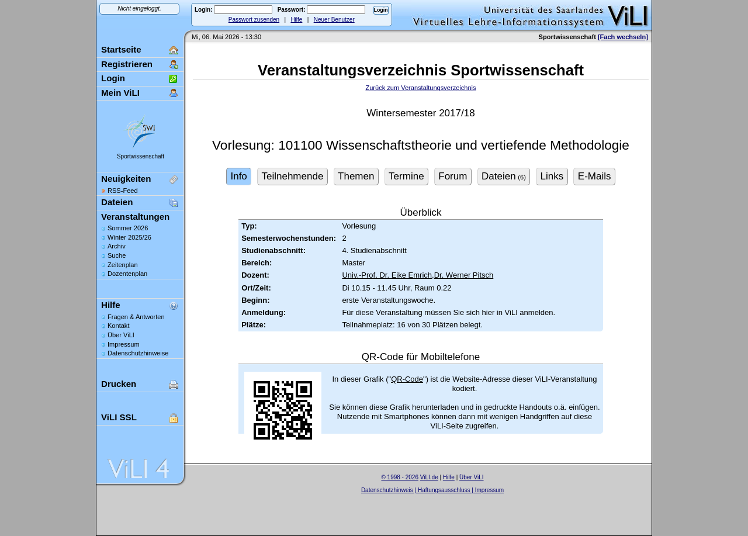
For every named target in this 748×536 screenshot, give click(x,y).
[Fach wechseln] (623, 36)
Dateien (117, 202)
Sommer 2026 (128, 227)
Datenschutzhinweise (138, 353)
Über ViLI (121, 334)
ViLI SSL (119, 417)
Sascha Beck (445, 497)
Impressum (124, 344)
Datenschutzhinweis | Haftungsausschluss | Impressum (432, 490)
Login (113, 78)
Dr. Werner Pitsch (464, 275)
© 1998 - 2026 (399, 477)
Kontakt (118, 325)
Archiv (117, 246)
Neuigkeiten (126, 179)
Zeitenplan (123, 264)
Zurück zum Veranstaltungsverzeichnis (420, 87)
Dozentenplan (127, 273)
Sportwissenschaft (140, 156)
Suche (117, 255)
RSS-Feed (123, 190)
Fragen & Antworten (136, 316)
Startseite (121, 49)
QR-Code (407, 379)
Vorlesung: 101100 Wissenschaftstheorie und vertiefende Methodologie (420, 145)
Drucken (118, 384)
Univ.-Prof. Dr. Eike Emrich (387, 275)
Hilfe (296, 19)
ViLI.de (429, 477)
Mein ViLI (120, 93)
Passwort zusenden (253, 19)
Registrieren (127, 64)
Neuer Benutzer (334, 19)
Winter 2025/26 (129, 237)
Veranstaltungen (135, 217)
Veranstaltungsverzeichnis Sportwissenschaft (421, 70)
